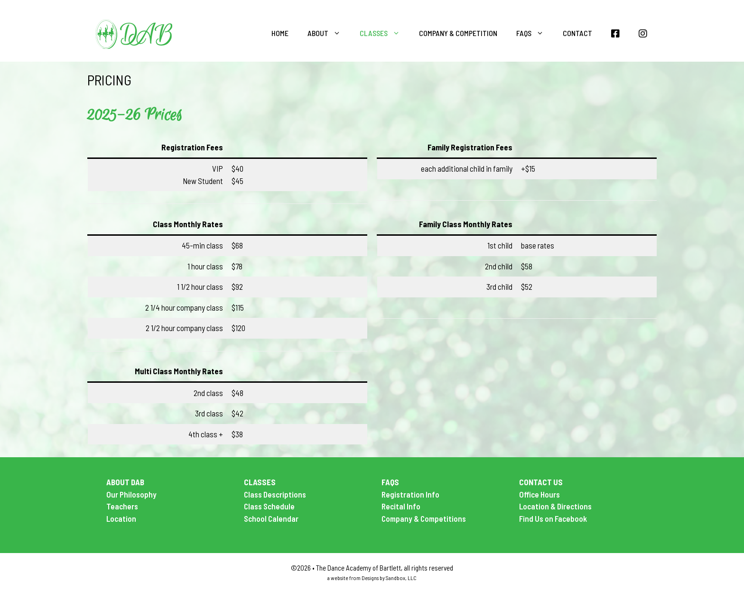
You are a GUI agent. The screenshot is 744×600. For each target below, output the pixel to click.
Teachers (122, 506)
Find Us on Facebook (553, 518)
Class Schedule (269, 506)
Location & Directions (555, 506)
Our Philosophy (131, 494)
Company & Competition (458, 32)
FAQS (534, 33)
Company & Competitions (423, 518)
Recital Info (400, 506)
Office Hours (539, 494)
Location (121, 518)
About (328, 33)
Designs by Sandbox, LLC (389, 577)
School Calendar (271, 518)
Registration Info (410, 494)
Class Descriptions (275, 494)
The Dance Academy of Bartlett (358, 567)
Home (279, 32)
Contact (577, 32)
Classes (384, 33)
